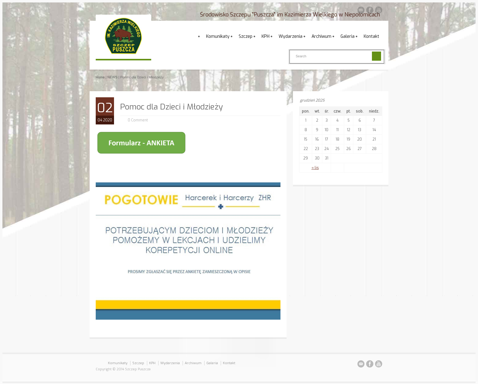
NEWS (112, 77)
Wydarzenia (290, 36)
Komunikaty (218, 36)
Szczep (245, 36)
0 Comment (138, 120)
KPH (265, 36)
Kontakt (371, 36)
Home (100, 77)
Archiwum (321, 36)
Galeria (348, 36)
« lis (315, 167)
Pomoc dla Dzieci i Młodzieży (171, 107)
